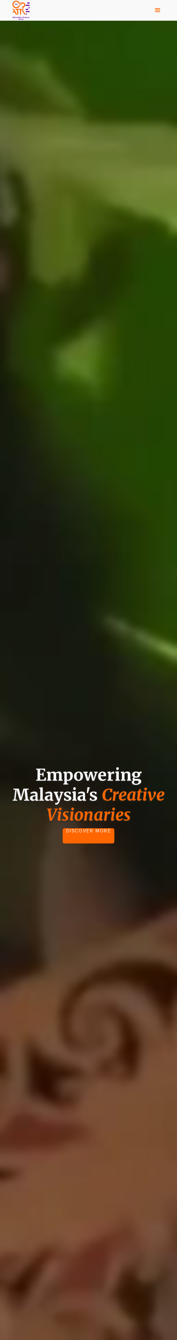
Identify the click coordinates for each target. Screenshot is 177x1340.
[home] (19, 10)
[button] (157, 10)
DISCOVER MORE (88, 831)
